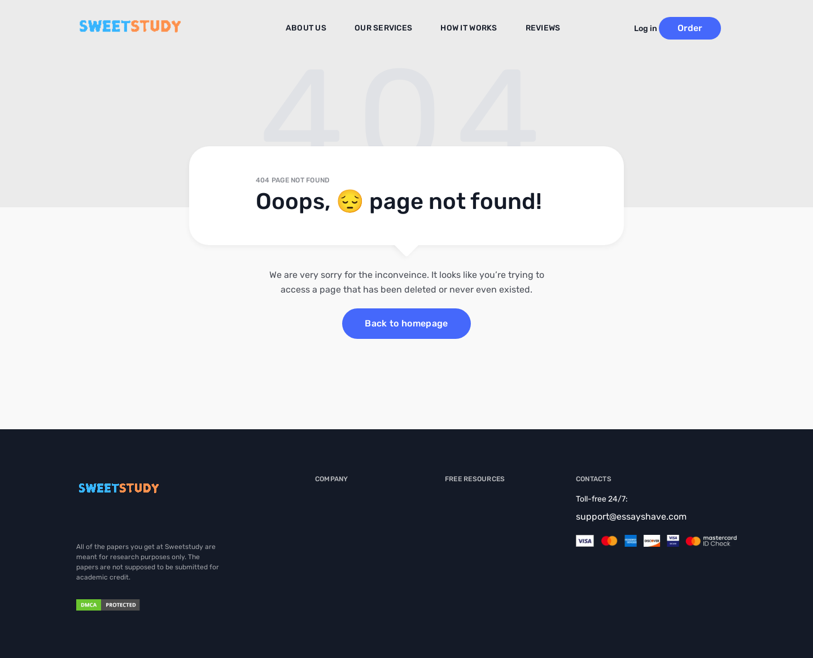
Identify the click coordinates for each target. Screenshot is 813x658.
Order (706, 28)
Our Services (388, 29)
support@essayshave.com (631, 516)
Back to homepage (406, 323)
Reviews (534, 29)
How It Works (466, 29)
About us (317, 29)
